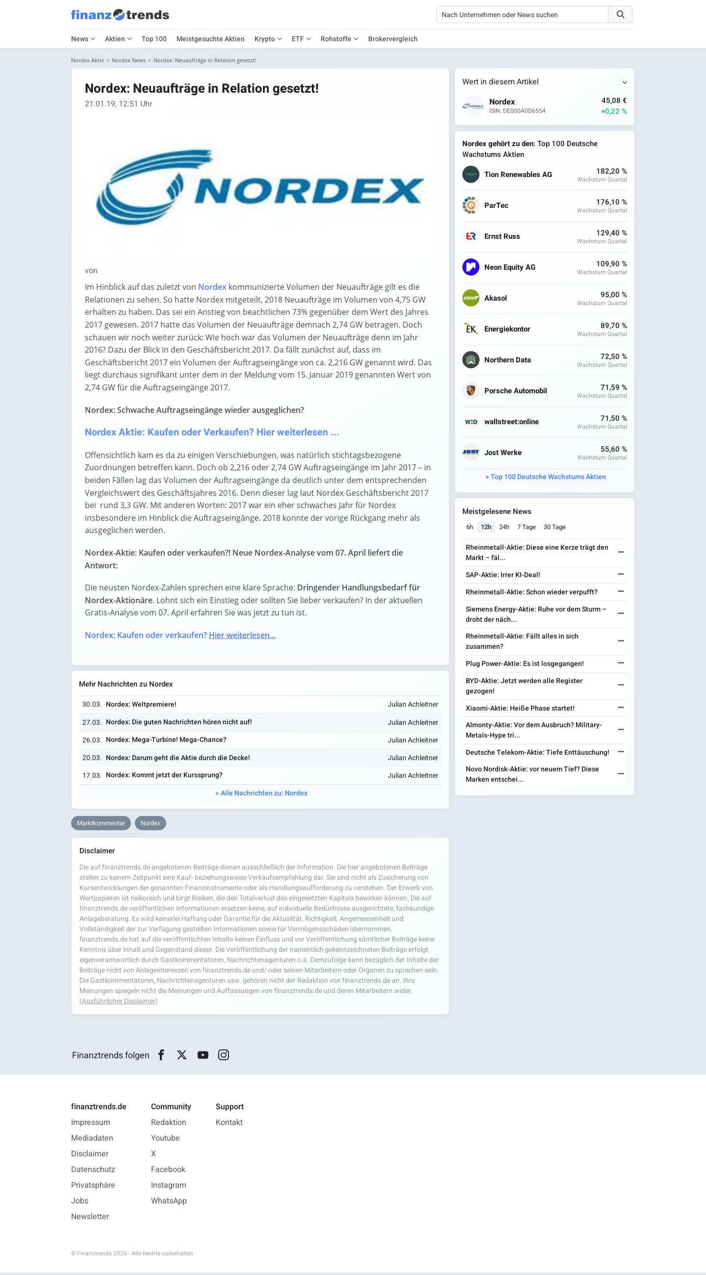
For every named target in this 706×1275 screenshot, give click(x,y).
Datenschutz (93, 1172)
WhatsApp (169, 1203)
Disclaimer (89, 1156)
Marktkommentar (101, 825)
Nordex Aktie (87, 60)
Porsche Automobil (516, 391)
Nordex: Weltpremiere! (141, 706)
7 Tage (527, 527)
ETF (298, 39)
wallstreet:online (512, 422)
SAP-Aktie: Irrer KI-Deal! (503, 575)
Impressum (90, 1125)
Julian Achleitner (412, 707)
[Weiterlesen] (621, 553)
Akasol (496, 299)
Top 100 (154, 39)
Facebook (168, 1172)
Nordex (150, 825)
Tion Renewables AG (519, 175)
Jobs (79, 1203)
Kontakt (229, 1125)
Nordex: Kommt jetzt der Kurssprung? (164, 777)
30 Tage (555, 527)
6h (470, 527)
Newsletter (90, 1219)
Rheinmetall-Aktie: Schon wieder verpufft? (532, 592)
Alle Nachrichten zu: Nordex (264, 795)
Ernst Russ (503, 237)
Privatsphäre (93, 1188)
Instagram (168, 1188)
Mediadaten (92, 1141)
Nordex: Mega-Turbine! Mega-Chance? (166, 742)
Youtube (165, 1141)
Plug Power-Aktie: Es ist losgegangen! (525, 664)
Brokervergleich (393, 39)
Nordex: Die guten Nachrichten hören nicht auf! (179, 724)
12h (486, 527)
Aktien (115, 39)
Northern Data (508, 360)
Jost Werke (503, 453)
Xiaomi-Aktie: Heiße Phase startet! (520, 709)
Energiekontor (508, 329)
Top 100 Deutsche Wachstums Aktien (548, 477)
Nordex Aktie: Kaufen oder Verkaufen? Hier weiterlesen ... (213, 433)
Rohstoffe (336, 39)
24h (505, 527)
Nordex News (129, 60)
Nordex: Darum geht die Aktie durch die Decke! (178, 760)
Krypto (264, 39)
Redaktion (168, 1125)
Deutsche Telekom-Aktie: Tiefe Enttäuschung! (537, 753)
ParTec (497, 206)
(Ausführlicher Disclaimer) (118, 1003)
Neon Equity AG (510, 268)
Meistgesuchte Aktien (210, 39)
